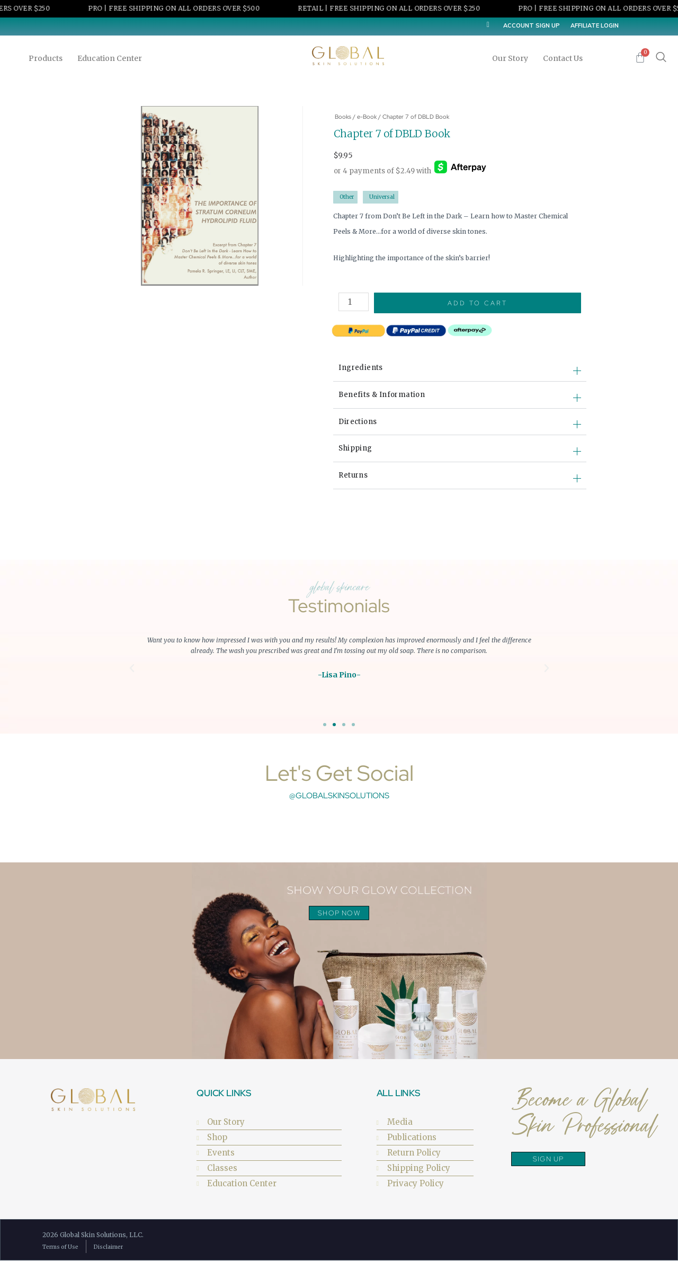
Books (343, 116)
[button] (132, 668)
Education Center (112, 58)
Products (48, 58)
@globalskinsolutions (339, 795)
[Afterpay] (460, 167)
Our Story (512, 58)
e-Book (367, 116)
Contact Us (563, 58)
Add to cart (478, 303)
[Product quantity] (353, 302)
